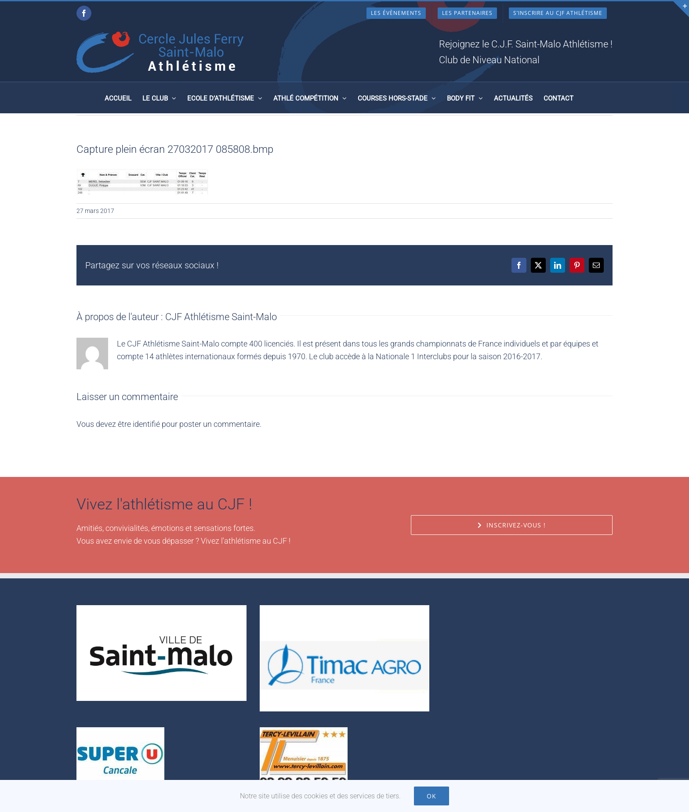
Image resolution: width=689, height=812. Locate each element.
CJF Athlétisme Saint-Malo (221, 316)
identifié (146, 424)
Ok (431, 796)
